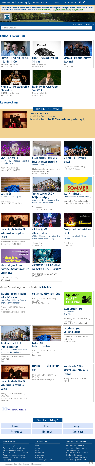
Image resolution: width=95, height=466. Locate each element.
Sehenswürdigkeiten (20, 455)
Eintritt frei (7, 448)
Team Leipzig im (37, 464)
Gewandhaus (19, 453)
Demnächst (5, 446)
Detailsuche (39, 457)
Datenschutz (18, 464)
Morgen (11, 450)
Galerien (16, 446)
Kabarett (9, 455)
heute (74, 24)
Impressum (27, 464)
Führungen (6, 450)
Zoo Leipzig (13, 457)
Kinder (24, 448)
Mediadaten (9, 464)
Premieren (5, 453)
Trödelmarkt (12, 453)
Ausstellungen (18, 450)
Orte (48, 2)
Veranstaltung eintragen (43, 459)
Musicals (13, 455)
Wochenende (17, 448)
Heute (24, 457)
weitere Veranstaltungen (14, 410)
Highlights (70, 2)
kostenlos (38, 450)
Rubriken (37, 2)
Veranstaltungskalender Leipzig (16, 2)
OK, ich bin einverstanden (62, 10)
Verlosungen (21, 446)
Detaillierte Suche (89, 24)
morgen (79, 24)
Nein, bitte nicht (77, 10)
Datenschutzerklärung (44, 10)
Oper (20, 457)
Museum (6, 457)
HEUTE (58, 2)
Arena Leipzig (11, 446)
